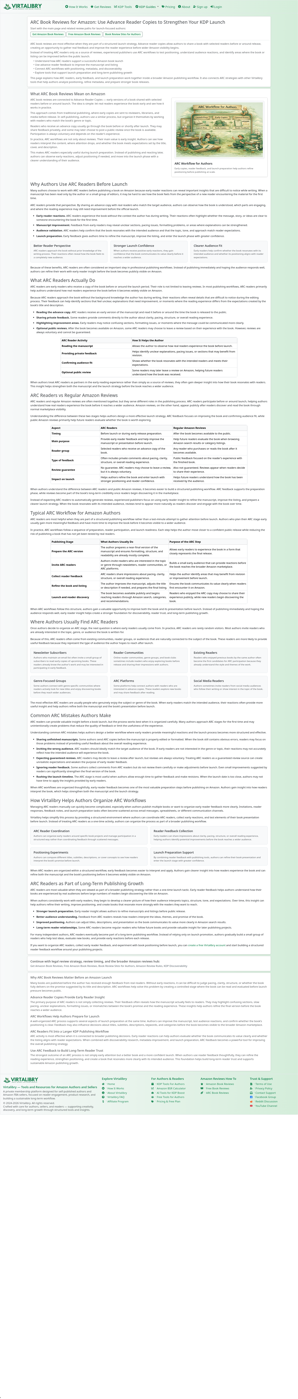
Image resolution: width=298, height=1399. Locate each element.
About (184, 7)
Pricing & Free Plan (168, 1101)
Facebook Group (265, 1097)
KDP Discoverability (175, 966)
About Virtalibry (117, 1092)
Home (111, 1084)
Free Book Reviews (217, 1088)
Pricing (168, 7)
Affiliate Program (118, 1101)
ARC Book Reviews (217, 1092)
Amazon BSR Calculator (171, 1088)
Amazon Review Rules (149, 966)
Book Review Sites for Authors (123, 34)
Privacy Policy (263, 1088)
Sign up (200, 7)
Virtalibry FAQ (115, 1097)
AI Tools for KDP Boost (171, 1092)
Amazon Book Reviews (220, 1084)
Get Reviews (101, 7)
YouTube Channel (266, 1106)
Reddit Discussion (266, 1101)
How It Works (76, 7)
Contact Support (265, 1092)
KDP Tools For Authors (170, 1084)
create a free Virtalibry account (207, 945)
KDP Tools (123, 7)
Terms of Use (263, 1084)
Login (216, 7)
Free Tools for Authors (170, 1097)
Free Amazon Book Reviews (84, 34)
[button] (146, 6)
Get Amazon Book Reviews (48, 34)
